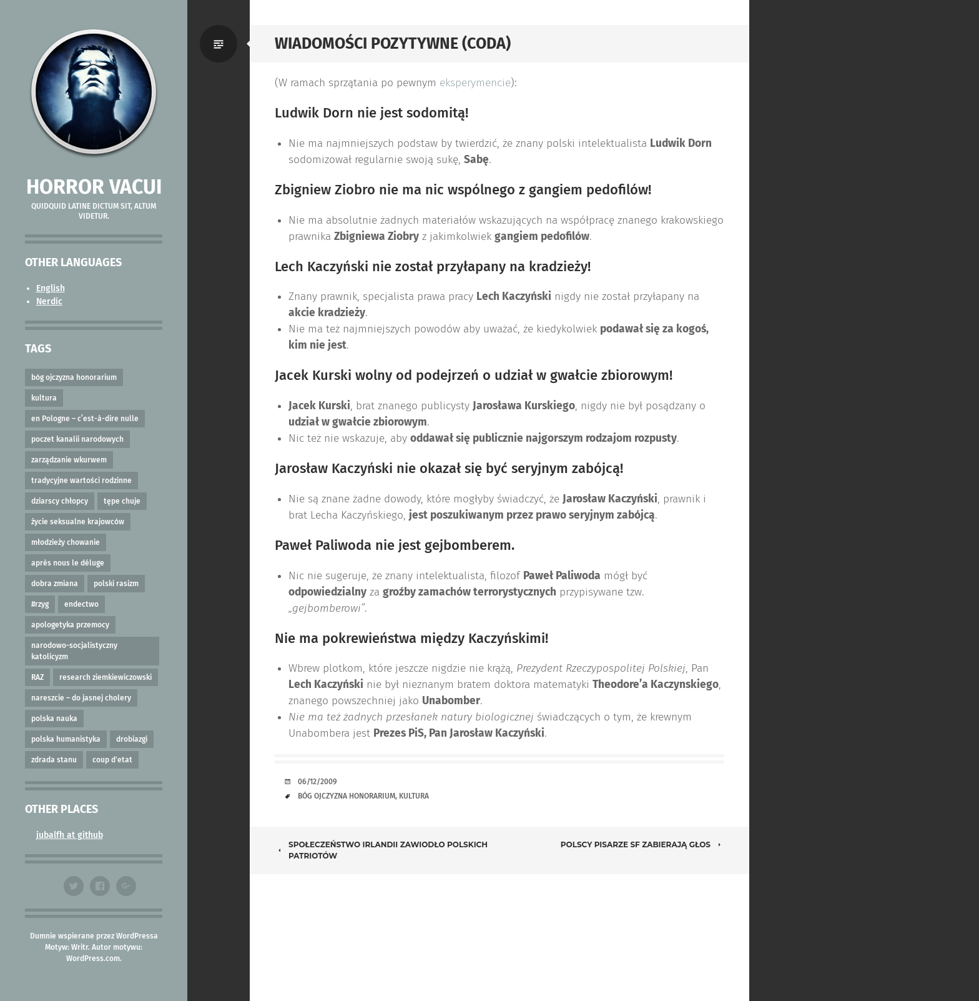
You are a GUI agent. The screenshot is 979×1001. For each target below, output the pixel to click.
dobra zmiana (54, 583)
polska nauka (54, 718)
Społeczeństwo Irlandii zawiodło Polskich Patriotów (381, 850)
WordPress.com (93, 958)
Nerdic (49, 301)
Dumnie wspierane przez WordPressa (94, 936)
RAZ (37, 677)
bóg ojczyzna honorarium (74, 377)
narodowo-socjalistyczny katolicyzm (74, 651)
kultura (44, 398)
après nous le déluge (67, 563)
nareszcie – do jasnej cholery (81, 698)
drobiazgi (131, 739)
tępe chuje (122, 501)
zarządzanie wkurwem (69, 460)
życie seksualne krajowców (77, 521)
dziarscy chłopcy (59, 501)
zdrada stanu (54, 759)
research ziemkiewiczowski (105, 677)
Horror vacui (94, 187)
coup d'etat (112, 759)
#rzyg (40, 604)
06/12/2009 (317, 781)
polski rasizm (116, 583)
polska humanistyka (66, 739)
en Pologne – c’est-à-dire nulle (85, 418)
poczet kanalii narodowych (77, 439)
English (50, 288)
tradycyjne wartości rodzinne (81, 480)
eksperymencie (475, 82)
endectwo (81, 604)
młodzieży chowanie (65, 542)
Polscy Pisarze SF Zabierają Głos (642, 844)
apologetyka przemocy (70, 624)
